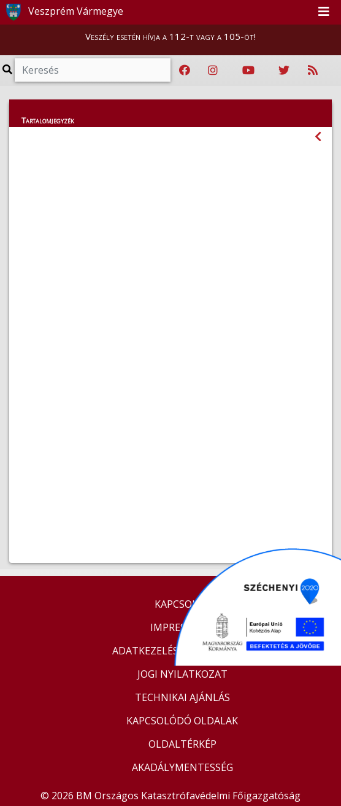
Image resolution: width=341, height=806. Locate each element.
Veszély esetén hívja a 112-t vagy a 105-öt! (170, 36)
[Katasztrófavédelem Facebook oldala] (184, 71)
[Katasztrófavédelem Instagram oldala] (213, 71)
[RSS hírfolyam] (313, 71)
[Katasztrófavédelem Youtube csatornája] (248, 71)
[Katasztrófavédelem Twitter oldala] (284, 71)
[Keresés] (92, 70)
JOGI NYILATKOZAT (182, 674)
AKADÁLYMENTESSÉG (182, 767)
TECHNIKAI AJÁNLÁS (182, 697)
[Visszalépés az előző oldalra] (318, 136)
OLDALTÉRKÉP (182, 744)
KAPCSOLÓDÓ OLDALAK (182, 720)
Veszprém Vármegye (62, 12)
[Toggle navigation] (324, 12)
